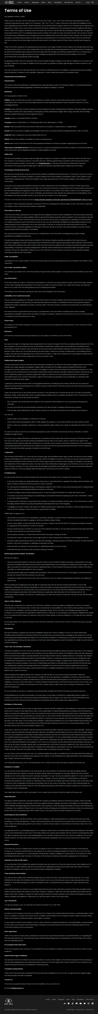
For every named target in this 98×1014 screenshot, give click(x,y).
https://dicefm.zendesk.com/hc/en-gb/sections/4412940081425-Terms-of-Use (63, 200)
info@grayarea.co (17, 988)
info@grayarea (44, 163)
